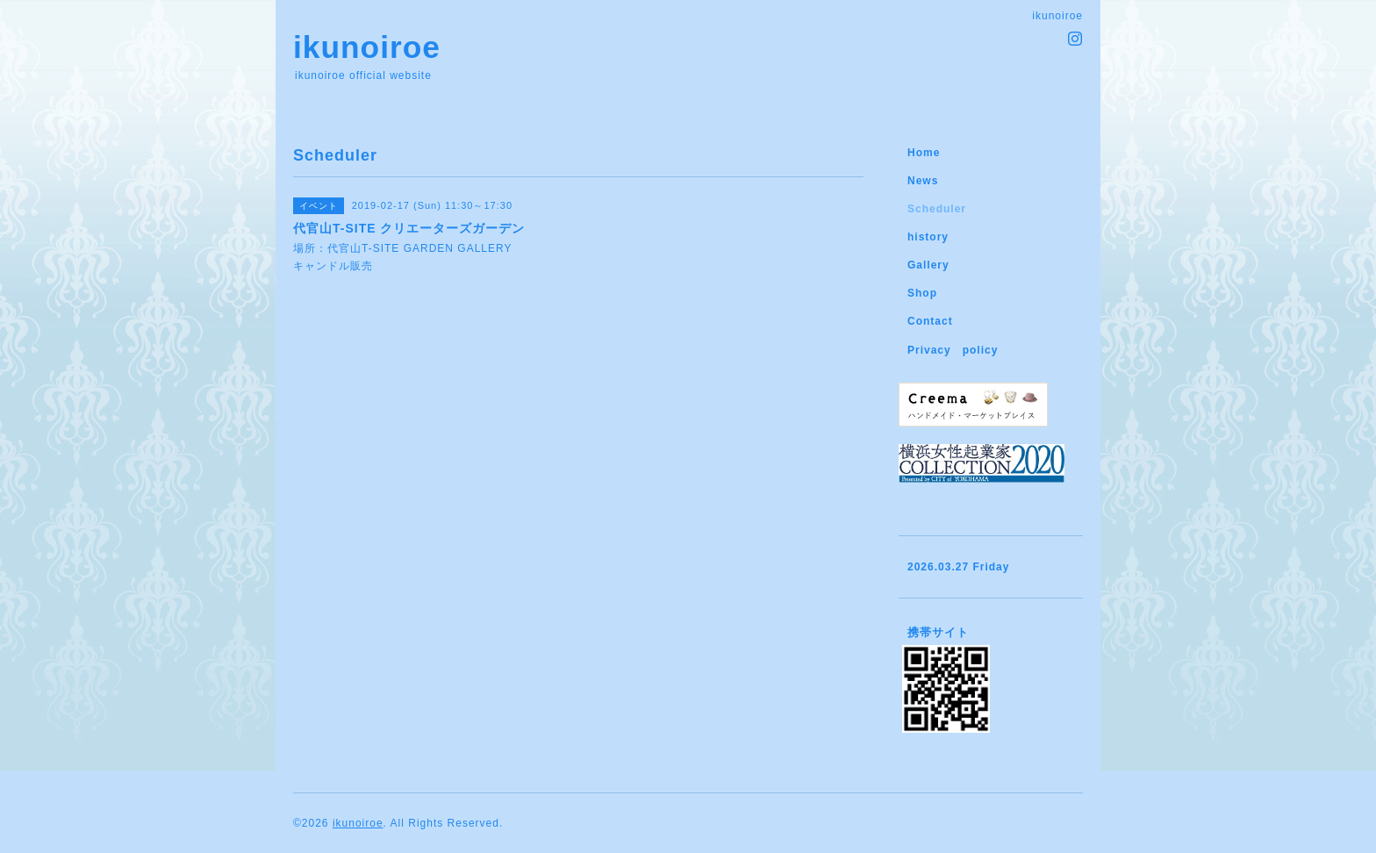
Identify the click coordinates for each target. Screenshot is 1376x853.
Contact (930, 321)
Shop (922, 293)
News (922, 181)
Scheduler (936, 209)
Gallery (928, 265)
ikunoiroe (367, 47)
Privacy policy (952, 350)
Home (923, 153)
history (928, 237)
